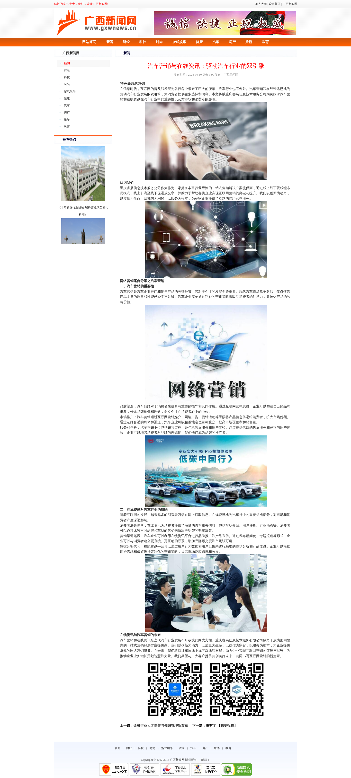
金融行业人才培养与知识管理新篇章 (161, 725)
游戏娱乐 (179, 42)
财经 (126, 42)
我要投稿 (227, 725)
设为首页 (274, 4)
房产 (232, 42)
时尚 (159, 42)
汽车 (215, 42)
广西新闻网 (290, 4)
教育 (265, 42)
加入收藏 (261, 4)
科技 (142, 42)
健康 (199, 42)
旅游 (248, 42)
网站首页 (89, 42)
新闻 (109, 42)
